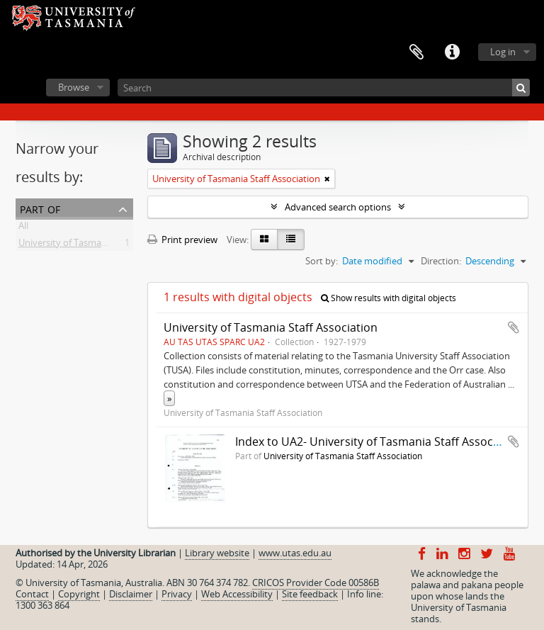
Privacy (177, 593)
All (23, 228)
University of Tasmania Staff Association (102, 245)
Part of (40, 208)
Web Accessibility (237, 593)
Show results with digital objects (388, 298)
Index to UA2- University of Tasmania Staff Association (379, 441)
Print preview (182, 239)
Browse (73, 87)
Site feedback (310, 593)
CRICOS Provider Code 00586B (315, 582)
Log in (503, 51)
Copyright (79, 593)
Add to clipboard (513, 327)
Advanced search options (338, 207)
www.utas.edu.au (295, 552)
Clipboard (416, 52)
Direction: (441, 260)
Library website (217, 552)
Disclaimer (130, 593)
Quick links (452, 52)
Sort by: (321, 260)
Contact (32, 593)
